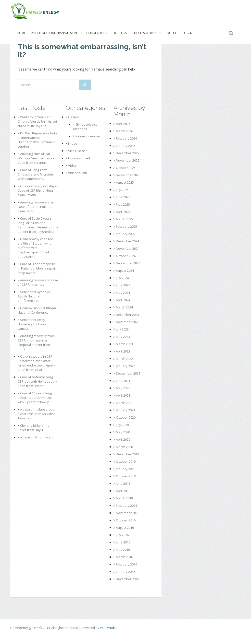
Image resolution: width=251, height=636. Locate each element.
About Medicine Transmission (54, 33)
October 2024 (126, 256)
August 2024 (125, 270)
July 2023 (122, 329)
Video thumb (77, 173)
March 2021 (124, 402)
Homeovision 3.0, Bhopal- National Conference (38, 310)
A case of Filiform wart (36, 437)
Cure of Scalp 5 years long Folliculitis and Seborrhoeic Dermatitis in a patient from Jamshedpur (38, 225)
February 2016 (126, 564)
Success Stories (144, 33)
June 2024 (123, 285)
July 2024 (122, 278)
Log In (187, 33)
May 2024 (123, 292)
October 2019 (126, 461)
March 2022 (124, 358)
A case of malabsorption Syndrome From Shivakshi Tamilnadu (37, 413)
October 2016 (126, 520)
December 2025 (127, 153)
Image (72, 143)
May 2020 (123, 432)
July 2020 (122, 425)
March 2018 (124, 498)
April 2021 (123, 395)
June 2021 (123, 380)
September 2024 (128, 263)
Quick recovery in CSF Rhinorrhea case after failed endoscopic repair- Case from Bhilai (36, 363)
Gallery (73, 117)
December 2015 (127, 579)
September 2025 (128, 175)
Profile (171, 33)
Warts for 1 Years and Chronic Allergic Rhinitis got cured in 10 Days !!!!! (37, 121)
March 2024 (124, 307)
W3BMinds (108, 627)
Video (72, 165)
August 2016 (125, 527)
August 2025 (125, 182)
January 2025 (125, 234)
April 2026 (123, 123)
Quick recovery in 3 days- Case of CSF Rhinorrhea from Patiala (37, 190)
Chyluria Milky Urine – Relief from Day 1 (35, 427)
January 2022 (125, 366)
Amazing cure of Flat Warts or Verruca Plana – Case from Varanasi (36, 158)
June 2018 (123, 483)
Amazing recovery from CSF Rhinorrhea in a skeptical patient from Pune (36, 342)
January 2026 (125, 145)
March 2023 (124, 344)
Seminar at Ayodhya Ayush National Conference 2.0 (34, 296)
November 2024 (127, 248)
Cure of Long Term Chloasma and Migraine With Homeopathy (35, 174)
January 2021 (125, 410)
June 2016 (123, 542)
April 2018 (123, 491)
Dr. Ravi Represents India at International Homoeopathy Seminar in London (38, 140)
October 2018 (126, 476)
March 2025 (124, 219)
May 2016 (123, 549)
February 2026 (126, 138)
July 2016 (122, 535)
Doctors (120, 33)
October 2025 (126, 167)
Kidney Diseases (87, 136)
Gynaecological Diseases (85, 126)
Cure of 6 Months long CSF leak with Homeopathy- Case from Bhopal (38, 381)
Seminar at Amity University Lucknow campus (32, 324)
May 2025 (123, 204)
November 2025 (127, 160)
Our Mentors (96, 33)
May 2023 (123, 336)
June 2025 (123, 197)
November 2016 (127, 513)
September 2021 (128, 373)
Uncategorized (79, 158)
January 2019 (125, 469)
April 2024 (123, 300)
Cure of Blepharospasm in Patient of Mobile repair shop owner (37, 268)
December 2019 (127, 454)
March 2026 (124, 131)
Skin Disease (78, 151)
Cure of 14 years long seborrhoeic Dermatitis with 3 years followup (35, 397)
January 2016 (125, 571)
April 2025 (123, 212)
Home (21, 33)
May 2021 (123, 388)
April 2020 (123, 439)
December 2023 (127, 314)
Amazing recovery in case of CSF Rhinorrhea (38, 282)
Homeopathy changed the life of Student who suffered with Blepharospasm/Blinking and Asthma (36, 248)
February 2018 (126, 505)
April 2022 (123, 351)
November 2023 (127, 322)
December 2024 (127, 241)
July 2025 (122, 190)
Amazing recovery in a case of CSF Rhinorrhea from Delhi (35, 206)
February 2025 (126, 226)
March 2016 (124, 557)
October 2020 (126, 417)
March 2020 (124, 447)
